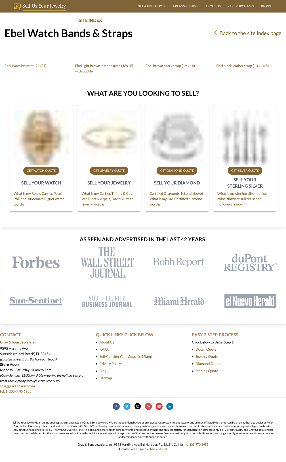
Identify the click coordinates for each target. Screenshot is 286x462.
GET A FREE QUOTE (152, 6)
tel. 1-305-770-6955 (16, 391)
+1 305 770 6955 (196, 444)
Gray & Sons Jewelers (17, 342)
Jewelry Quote (207, 356)
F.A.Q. (104, 349)
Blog (102, 371)
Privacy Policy (110, 363)
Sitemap (105, 378)
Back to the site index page (247, 33)
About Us (106, 342)
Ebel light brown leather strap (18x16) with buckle (104, 68)
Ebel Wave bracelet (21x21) (25, 66)
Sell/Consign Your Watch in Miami (125, 356)
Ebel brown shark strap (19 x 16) (170, 66)
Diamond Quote (208, 363)
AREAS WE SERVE (185, 6)
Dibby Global (158, 449)
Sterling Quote (207, 371)
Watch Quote (206, 349)
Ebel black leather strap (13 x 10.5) (242, 66)
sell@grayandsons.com (17, 386)
